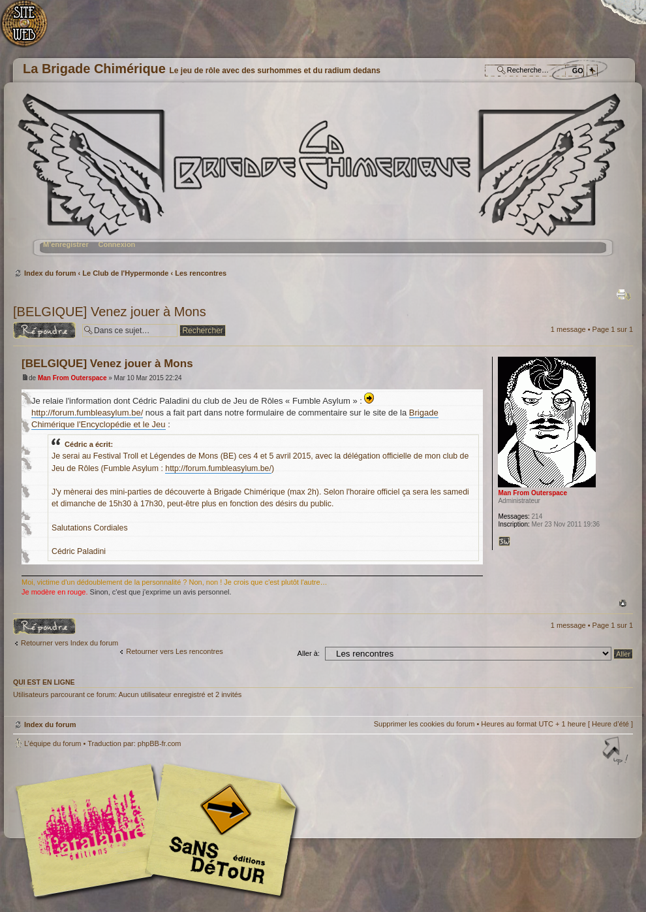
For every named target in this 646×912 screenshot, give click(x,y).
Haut (622, 603)
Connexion (116, 244)
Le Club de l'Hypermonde (125, 273)
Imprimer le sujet (624, 295)
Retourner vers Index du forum (69, 643)
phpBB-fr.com (159, 743)
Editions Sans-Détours (219, 832)
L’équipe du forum (52, 743)
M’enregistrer (66, 244)
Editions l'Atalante (160, 830)
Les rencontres (200, 273)
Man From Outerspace (72, 378)
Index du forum (321, 180)
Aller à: (309, 653)
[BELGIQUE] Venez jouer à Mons (109, 311)
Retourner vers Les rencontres (174, 651)
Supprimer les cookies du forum (424, 724)
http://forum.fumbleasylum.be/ (87, 412)
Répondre (44, 330)
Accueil (31, 29)
